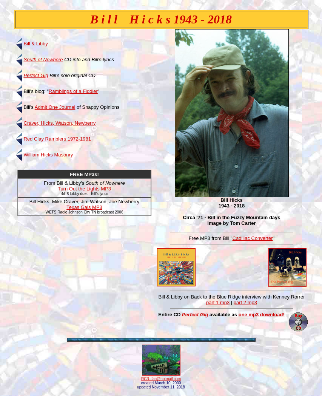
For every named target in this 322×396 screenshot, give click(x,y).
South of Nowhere (43, 59)
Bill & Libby (36, 43)
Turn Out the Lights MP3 (84, 189)
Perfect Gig (36, 75)
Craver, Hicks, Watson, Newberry (60, 123)
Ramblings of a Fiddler (73, 91)
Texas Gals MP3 (84, 207)
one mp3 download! (262, 314)
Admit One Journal (55, 107)
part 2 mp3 (245, 302)
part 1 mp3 (218, 302)
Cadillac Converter (253, 238)
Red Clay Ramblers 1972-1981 (57, 139)
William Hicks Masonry (48, 155)
